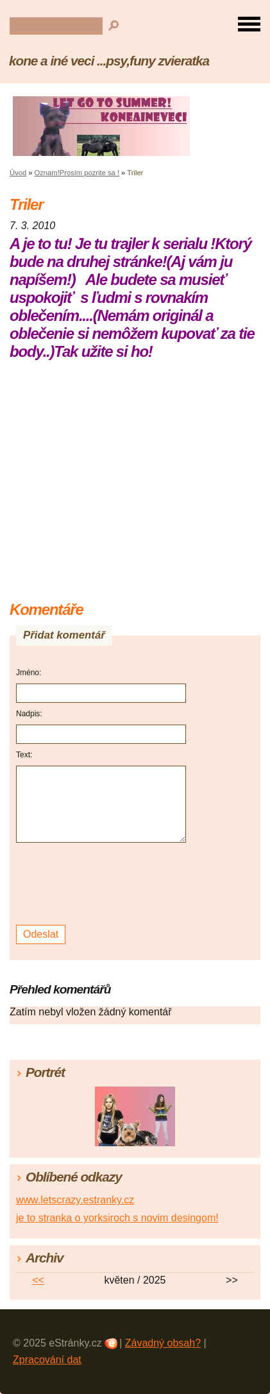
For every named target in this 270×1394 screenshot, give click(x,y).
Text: (24, 754)
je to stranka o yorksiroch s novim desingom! (117, 1217)
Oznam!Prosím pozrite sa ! (77, 172)
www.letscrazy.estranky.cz (75, 1199)
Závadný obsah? (163, 1343)
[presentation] (103, 884)
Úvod (18, 172)
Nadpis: (29, 713)
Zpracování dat (47, 1359)
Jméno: (28, 672)
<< (38, 1280)
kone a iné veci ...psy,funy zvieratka (109, 60)
